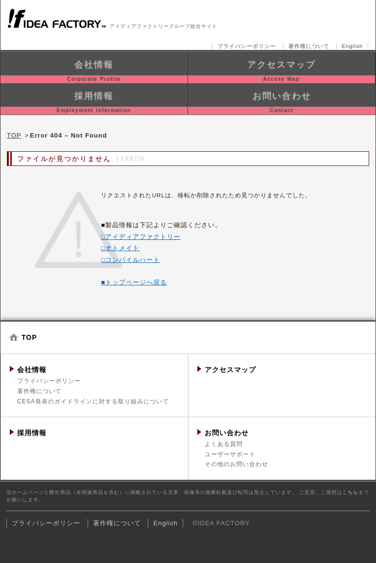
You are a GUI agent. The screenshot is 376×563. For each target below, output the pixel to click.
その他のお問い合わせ (236, 464)
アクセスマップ (230, 370)
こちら (350, 492)
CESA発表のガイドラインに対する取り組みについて (93, 401)
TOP (14, 135)
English (352, 46)
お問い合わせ (227, 433)
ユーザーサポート (230, 454)
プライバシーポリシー (246, 46)
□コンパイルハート (130, 259)
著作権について (308, 46)
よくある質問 (224, 444)
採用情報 (32, 433)
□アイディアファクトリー (141, 236)
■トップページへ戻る (134, 282)
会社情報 (32, 370)
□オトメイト (120, 248)
